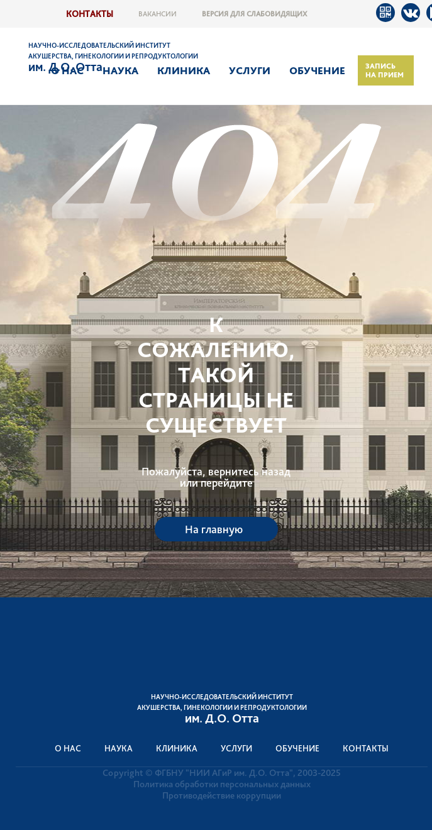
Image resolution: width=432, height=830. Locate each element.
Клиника (183, 70)
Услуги (249, 70)
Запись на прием (384, 70)
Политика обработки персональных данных (222, 784)
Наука (120, 70)
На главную (214, 529)
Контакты (89, 13)
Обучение (317, 70)
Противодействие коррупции (221, 795)
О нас (67, 70)
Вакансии (157, 13)
